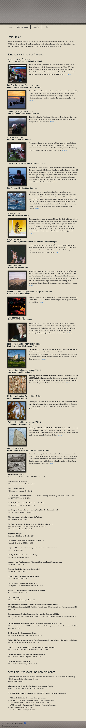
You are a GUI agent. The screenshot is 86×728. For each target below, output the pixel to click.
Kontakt (36, 27)
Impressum (14, 726)
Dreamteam (6, 726)
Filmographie (22, 27)
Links (46, 27)
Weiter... (68, 74)
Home (10, 27)
